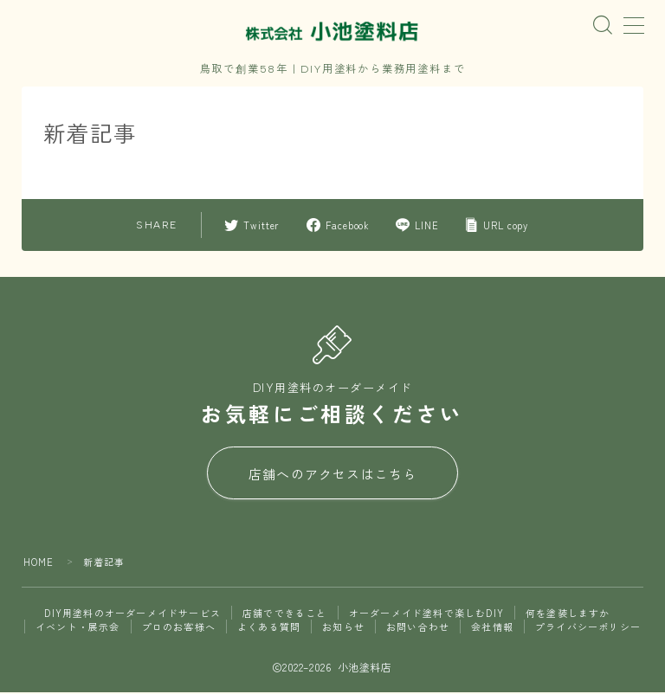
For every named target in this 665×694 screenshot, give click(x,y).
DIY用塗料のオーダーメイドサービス (132, 614)
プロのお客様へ (179, 628)
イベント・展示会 (78, 628)
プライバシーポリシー (588, 628)
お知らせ (343, 628)
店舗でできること (284, 614)
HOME (39, 563)
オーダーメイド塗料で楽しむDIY (426, 614)
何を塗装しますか (568, 614)
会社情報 (492, 628)
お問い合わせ (417, 628)
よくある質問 (268, 628)
